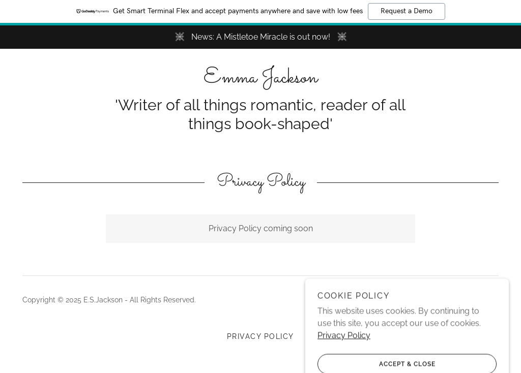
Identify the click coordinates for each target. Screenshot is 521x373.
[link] (260, 79)
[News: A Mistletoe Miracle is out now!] (260, 37)
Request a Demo (406, 11)
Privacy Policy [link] (260, 336)
